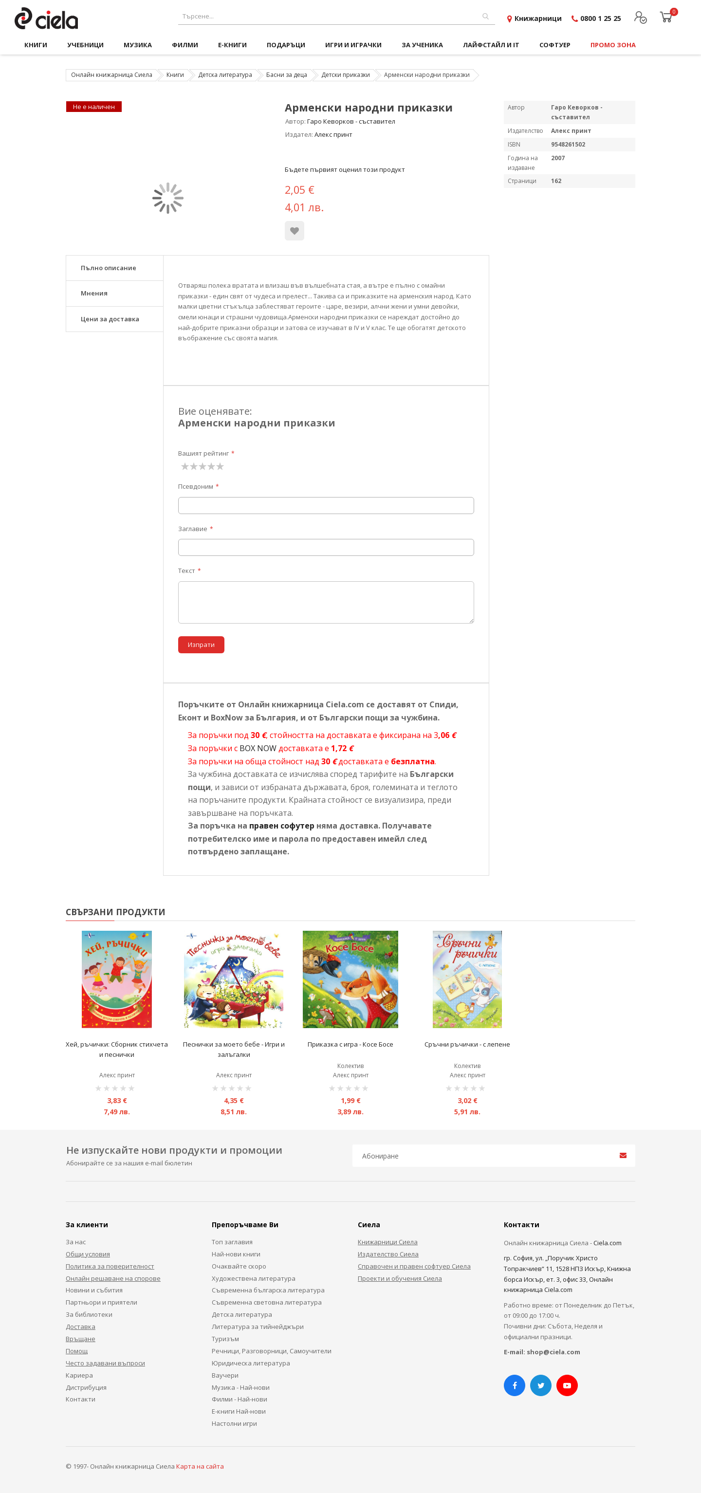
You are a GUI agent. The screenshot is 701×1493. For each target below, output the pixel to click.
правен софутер (281, 825)
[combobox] (336, 16)
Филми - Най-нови (239, 1399)
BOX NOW (258, 748)
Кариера (79, 1375)
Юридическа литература (251, 1363)
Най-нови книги (236, 1254)
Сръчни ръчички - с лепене (467, 1044)
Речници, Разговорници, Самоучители (272, 1350)
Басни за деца (286, 75)
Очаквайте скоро (239, 1266)
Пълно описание (108, 267)
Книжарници (538, 18)
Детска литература (225, 75)
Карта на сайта (200, 1466)
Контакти (80, 1399)
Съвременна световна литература (267, 1302)
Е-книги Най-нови (239, 1411)
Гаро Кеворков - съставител (351, 121)
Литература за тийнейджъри (258, 1326)
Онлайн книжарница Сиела (111, 75)
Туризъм (225, 1338)
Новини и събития (94, 1290)
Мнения (94, 293)
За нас (76, 1241)
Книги (175, 75)
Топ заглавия (232, 1241)
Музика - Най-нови (241, 1387)
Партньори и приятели (101, 1302)
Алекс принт (333, 134)
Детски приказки (345, 75)
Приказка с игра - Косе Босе (350, 1044)
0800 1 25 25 (600, 18)
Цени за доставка (110, 318)
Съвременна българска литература (268, 1290)
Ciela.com (607, 1242)
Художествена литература (253, 1278)
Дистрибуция (86, 1387)
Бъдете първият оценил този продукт (345, 169)
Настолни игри (234, 1423)
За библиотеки (89, 1314)
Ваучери (225, 1375)
